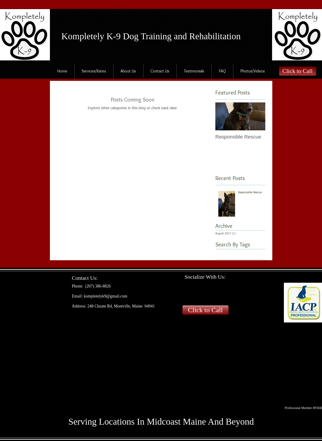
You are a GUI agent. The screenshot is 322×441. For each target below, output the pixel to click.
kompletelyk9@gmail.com (105, 296)
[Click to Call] (297, 71)
